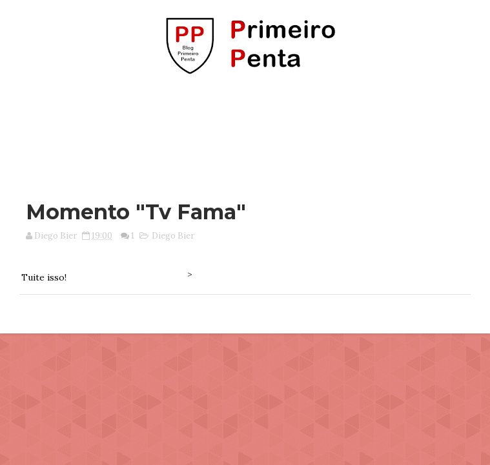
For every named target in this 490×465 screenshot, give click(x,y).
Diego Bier (173, 235)
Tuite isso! (43, 277)
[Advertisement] (245, 131)
